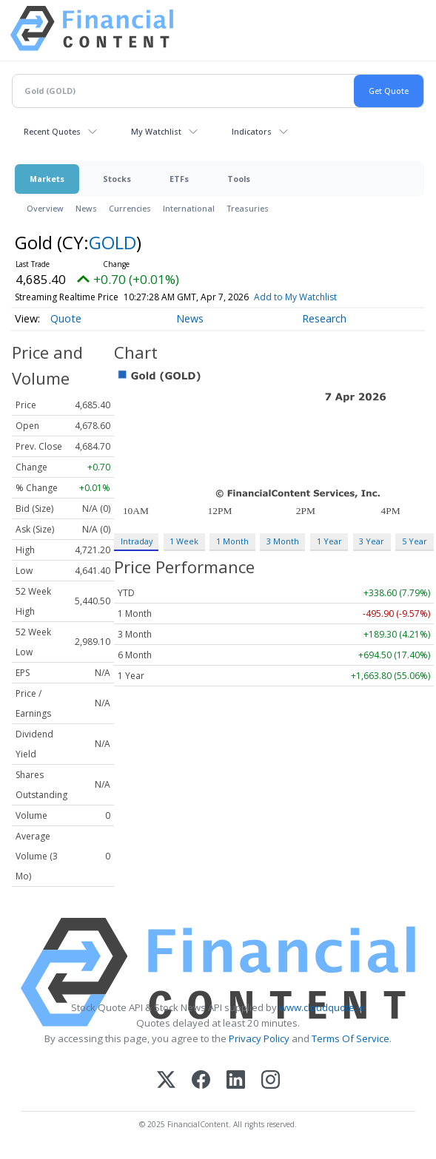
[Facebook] (201, 1081)
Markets (47, 178)
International (189, 208)
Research (324, 318)
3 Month (282, 541)
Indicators (252, 131)
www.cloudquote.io (322, 1007)
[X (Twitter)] (166, 1081)
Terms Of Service (350, 1038)
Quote (65, 318)
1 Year (329, 541)
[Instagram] (270, 1081)
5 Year (414, 541)
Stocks (117, 178)
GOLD (112, 242)
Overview (45, 208)
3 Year (371, 541)
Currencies (130, 208)
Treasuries (248, 208)
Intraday (136, 541)
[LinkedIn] (236, 1081)
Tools (238, 178)
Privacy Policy (259, 1038)
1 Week (184, 541)
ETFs (179, 178)
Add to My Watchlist (316, 297)
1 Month (232, 541)
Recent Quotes (52, 131)
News (86, 208)
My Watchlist (156, 131)
